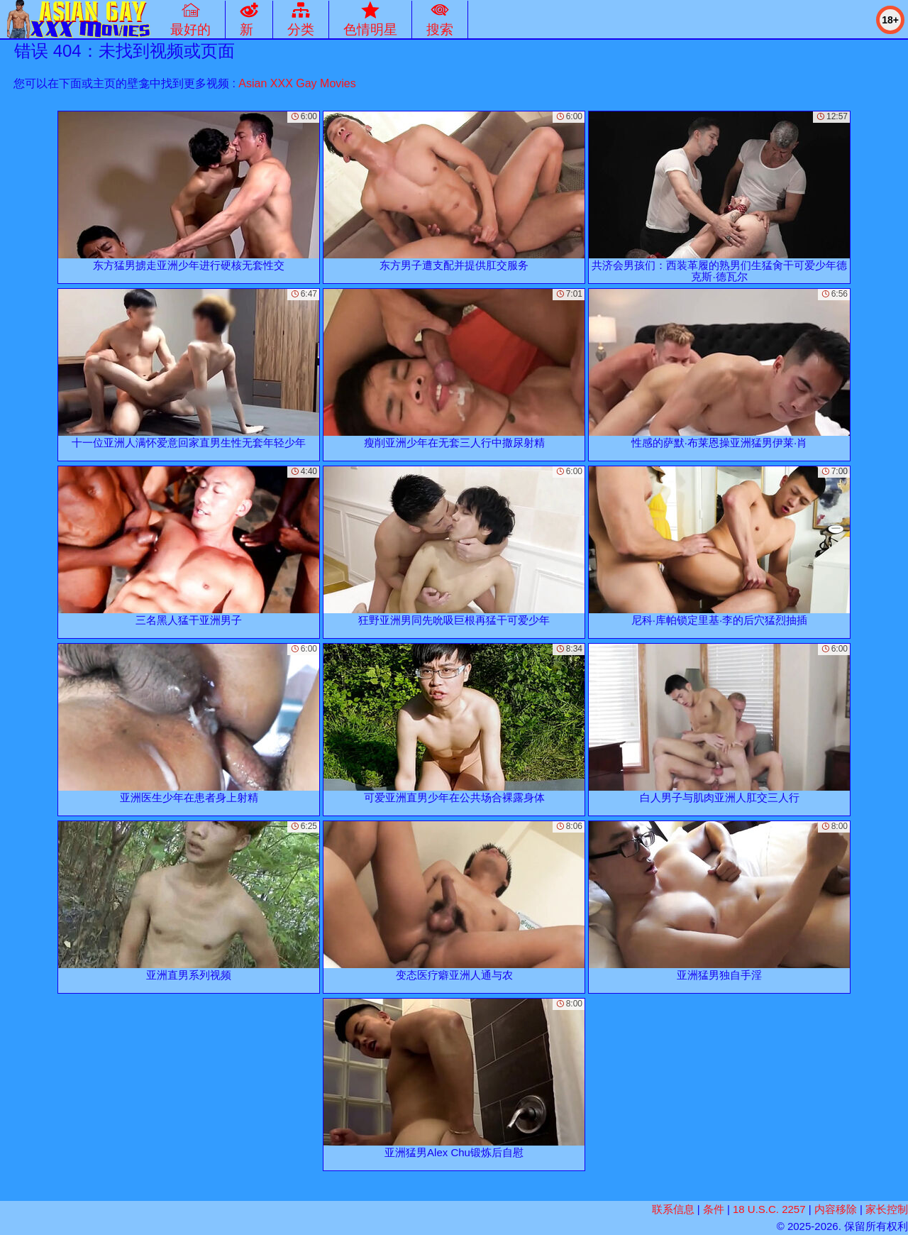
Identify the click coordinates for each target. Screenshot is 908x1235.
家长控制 (886, 1209)
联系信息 (673, 1209)
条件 (713, 1209)
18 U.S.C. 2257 (769, 1209)
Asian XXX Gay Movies (296, 83)
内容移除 (835, 1209)
